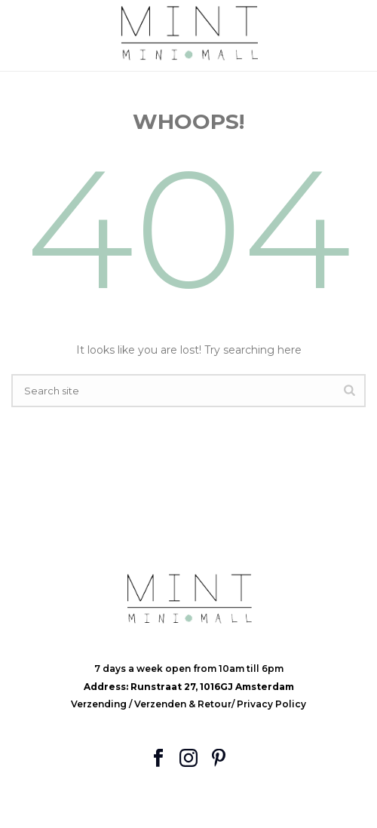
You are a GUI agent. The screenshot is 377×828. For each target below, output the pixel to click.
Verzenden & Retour (182, 704)
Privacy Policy (271, 704)
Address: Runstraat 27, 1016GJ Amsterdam (189, 686)
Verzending (100, 704)
